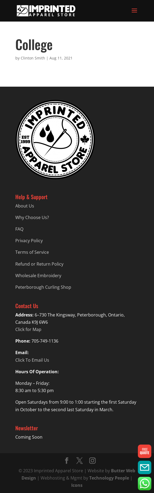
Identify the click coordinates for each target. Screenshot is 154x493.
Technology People (109, 478)
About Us (24, 206)
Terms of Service (32, 252)
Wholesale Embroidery (38, 276)
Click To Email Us (32, 360)
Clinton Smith (33, 58)
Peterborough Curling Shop (43, 287)
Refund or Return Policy (39, 264)
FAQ (19, 229)
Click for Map (28, 329)
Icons (77, 485)
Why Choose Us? (32, 217)
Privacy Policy (29, 241)
